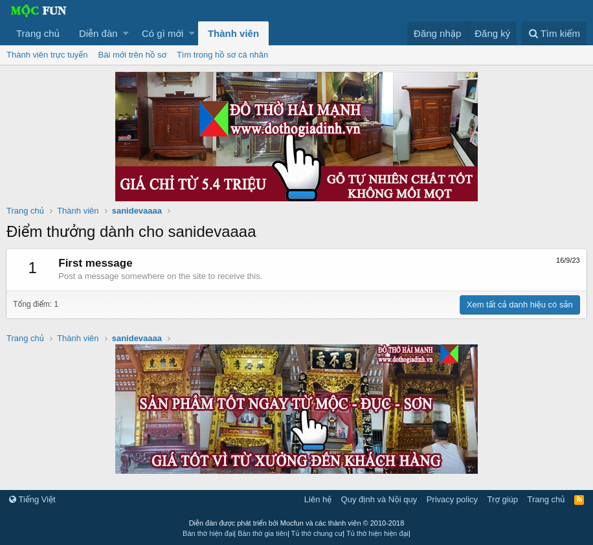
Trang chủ (38, 33)
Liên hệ (317, 499)
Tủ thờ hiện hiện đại (377, 533)
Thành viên (233, 33)
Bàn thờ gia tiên (262, 533)
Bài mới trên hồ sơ (132, 55)
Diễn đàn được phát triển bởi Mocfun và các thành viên (297, 523)
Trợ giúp (502, 499)
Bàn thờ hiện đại (208, 533)
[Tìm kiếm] (554, 33)
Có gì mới (162, 33)
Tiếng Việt (32, 499)
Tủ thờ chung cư (317, 533)
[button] (126, 33)
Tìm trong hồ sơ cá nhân (222, 55)
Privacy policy (452, 499)
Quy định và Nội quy (379, 499)
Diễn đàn (98, 33)
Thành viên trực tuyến (47, 55)
